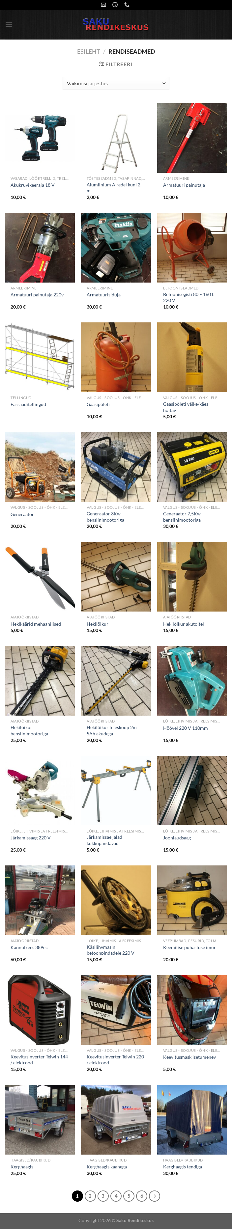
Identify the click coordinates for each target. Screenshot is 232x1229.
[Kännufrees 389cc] (40, 900)
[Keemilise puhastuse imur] (192, 900)
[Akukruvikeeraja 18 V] (40, 138)
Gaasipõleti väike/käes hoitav (185, 407)
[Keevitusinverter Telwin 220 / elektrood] (116, 1010)
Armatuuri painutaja (184, 185)
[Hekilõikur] (116, 577)
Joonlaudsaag (177, 837)
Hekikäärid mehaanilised (36, 624)
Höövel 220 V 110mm (185, 728)
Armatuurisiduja (104, 294)
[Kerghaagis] (40, 1120)
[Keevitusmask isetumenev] (192, 1010)
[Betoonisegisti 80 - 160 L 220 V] (192, 248)
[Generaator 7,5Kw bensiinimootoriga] (192, 467)
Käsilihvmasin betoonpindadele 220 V (110, 950)
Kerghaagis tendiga (182, 1166)
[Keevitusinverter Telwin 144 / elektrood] (40, 1010)
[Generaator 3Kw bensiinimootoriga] (116, 467)
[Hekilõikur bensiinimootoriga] (40, 681)
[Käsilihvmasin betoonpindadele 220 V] (116, 900)
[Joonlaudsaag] (192, 791)
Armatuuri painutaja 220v (37, 294)
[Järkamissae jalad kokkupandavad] (116, 791)
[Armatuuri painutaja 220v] (40, 248)
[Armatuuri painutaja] (192, 138)
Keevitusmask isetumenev (189, 1057)
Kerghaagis (22, 1166)
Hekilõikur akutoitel (183, 624)
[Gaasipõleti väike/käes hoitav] (192, 357)
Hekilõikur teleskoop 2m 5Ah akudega (112, 730)
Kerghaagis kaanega (107, 1166)
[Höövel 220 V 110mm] (192, 681)
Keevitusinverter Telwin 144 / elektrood (39, 1060)
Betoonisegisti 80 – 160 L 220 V (188, 297)
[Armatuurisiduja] (116, 248)
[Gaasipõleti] (116, 357)
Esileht (88, 51)
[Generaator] (40, 467)
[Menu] (9, 24)
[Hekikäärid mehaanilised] (40, 577)
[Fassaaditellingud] (40, 357)
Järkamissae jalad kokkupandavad (104, 840)
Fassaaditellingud (28, 404)
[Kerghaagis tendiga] (192, 1120)
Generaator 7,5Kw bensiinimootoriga (182, 517)
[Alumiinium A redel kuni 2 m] (116, 138)
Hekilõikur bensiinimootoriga (29, 730)
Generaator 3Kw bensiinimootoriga (105, 517)
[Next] (154, 1196)
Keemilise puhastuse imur (189, 947)
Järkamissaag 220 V (31, 837)
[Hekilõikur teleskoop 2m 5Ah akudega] (116, 681)
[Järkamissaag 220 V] (40, 791)
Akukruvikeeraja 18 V (33, 185)
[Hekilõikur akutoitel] (192, 577)
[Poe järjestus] (116, 83)
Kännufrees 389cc (29, 947)
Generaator (22, 514)
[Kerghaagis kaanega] (116, 1120)
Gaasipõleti (98, 404)
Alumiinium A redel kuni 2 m (113, 188)
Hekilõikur (97, 624)
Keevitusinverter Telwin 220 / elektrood (115, 1060)
